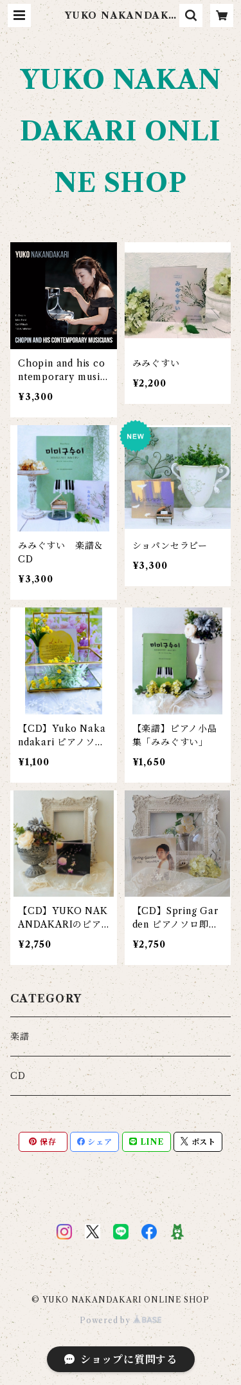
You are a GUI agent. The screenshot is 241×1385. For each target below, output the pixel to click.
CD (18, 1076)
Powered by (120, 1320)
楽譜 (20, 1036)
